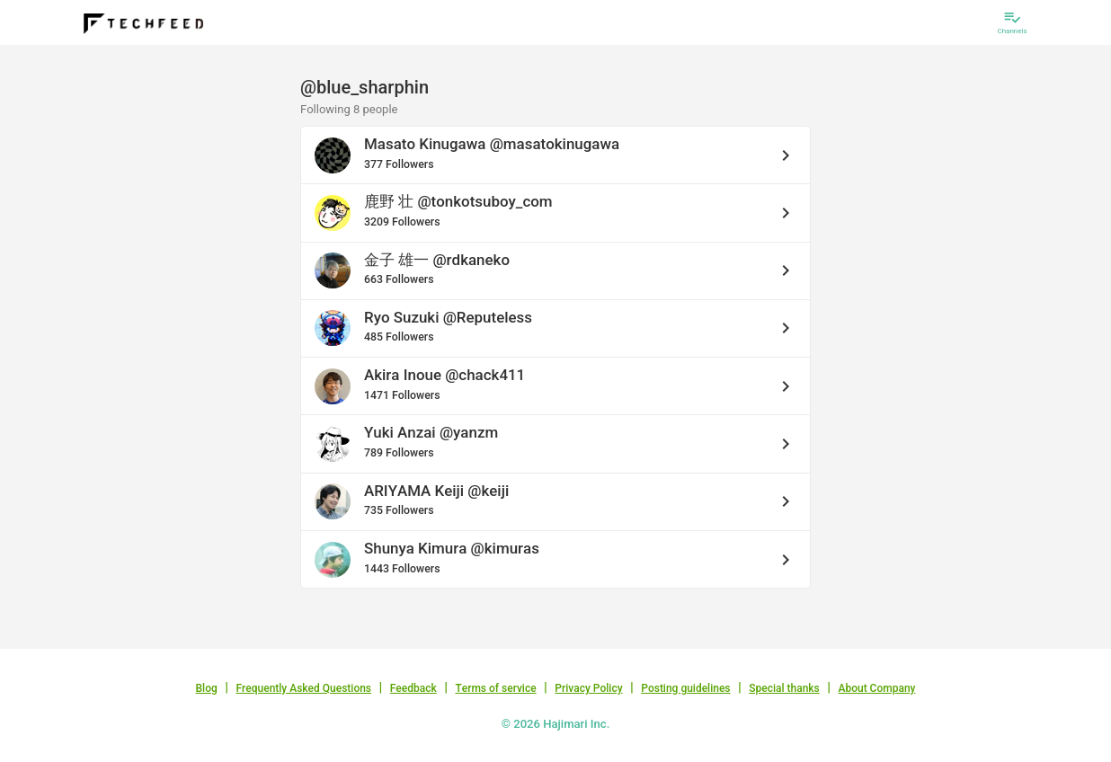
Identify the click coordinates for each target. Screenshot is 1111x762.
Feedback (413, 688)
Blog (207, 688)
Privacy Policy (588, 688)
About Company (876, 688)
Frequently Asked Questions (303, 688)
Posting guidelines (685, 688)
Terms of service (495, 688)
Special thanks (784, 688)
